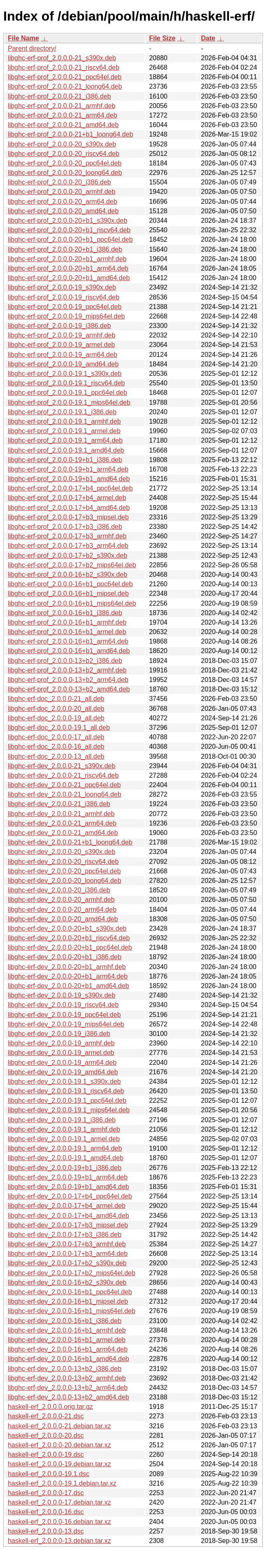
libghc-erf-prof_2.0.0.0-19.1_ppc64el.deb (67, 392)
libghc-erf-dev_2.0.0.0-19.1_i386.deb (62, 1119)
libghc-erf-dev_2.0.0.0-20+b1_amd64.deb (68, 985)
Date (208, 38)
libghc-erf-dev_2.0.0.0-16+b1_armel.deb (66, 1339)
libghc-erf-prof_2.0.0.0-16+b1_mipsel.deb (68, 593)
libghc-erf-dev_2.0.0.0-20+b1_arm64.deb (67, 976)
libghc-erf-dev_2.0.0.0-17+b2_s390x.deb (67, 1263)
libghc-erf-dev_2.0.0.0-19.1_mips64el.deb (68, 1110)
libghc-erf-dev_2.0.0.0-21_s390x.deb (61, 765)
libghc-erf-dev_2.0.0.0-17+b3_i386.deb (64, 1234)
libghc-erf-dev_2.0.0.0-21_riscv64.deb (63, 775)
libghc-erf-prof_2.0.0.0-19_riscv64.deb (63, 297)
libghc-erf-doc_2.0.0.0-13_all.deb (56, 756)
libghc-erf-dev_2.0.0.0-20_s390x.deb (61, 851)
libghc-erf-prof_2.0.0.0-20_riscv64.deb (63, 153)
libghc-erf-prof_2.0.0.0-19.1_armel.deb (64, 430)
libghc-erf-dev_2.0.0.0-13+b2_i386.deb (64, 1368)
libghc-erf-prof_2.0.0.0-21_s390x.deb (62, 57)
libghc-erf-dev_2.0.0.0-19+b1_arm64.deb (67, 1177)
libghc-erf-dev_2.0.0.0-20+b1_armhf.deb (67, 966)
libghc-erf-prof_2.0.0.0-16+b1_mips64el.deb (72, 603)
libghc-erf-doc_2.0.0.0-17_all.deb (56, 737)
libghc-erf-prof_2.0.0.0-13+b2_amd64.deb (69, 689)
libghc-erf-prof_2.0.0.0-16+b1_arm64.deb (68, 641)
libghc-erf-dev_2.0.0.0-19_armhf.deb (61, 1043)
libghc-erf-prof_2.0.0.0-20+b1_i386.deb (65, 249)
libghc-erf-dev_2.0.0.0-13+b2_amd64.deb (68, 1397)
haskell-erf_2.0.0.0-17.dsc (46, 1492)
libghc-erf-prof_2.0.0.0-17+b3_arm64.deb (68, 545)
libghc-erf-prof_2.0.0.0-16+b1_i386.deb (65, 612)
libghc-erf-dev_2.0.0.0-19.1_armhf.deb (64, 1129)
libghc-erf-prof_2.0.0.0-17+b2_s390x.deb (67, 555)
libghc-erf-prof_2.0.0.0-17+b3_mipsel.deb (68, 517)
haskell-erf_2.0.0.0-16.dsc (46, 1511)
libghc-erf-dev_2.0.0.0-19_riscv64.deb (63, 1004)
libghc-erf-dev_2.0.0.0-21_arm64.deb (62, 823)
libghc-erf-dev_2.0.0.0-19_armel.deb (61, 1052)
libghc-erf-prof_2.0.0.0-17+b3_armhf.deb (67, 536)
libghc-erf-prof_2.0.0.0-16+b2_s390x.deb (67, 574)
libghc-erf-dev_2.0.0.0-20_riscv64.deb (63, 861)
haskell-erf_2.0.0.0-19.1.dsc (48, 1473)
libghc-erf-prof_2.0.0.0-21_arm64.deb (62, 115)
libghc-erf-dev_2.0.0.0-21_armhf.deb (61, 813)
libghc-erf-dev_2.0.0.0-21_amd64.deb (63, 832)
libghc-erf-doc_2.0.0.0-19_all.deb (56, 718)
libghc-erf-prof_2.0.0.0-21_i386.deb (59, 96)
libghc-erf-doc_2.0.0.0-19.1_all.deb (59, 727)
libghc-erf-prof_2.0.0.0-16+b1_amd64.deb (69, 650)
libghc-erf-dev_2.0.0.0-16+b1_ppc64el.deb (70, 1291)
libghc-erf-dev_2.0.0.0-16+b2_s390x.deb (67, 1282)
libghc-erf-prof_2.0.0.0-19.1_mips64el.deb (69, 402)
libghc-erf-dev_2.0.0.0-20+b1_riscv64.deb (69, 937)
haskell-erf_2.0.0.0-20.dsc (46, 1435)
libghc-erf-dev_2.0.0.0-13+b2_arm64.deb (67, 1387)
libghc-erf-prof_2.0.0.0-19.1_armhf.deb (64, 421)
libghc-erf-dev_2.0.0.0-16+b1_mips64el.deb (71, 1310)
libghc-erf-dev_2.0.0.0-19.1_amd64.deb (65, 1157)
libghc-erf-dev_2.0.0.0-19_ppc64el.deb (64, 1014)
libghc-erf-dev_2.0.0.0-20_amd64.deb (63, 918)
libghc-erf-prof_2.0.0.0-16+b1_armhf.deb (67, 622)
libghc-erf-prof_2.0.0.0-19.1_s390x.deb (65, 373)
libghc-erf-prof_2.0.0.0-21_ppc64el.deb (65, 76)
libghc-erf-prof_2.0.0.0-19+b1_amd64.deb (69, 478)
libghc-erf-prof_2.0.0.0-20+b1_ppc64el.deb (70, 239)
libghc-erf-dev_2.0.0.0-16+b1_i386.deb (64, 1320)
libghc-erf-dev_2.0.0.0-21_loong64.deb (64, 794)
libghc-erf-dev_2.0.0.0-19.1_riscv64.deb (66, 1091)
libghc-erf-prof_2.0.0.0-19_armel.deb (61, 344)
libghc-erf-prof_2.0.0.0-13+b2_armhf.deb (67, 670)
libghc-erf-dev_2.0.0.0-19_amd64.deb (63, 1072)
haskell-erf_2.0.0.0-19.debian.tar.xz (59, 1463)
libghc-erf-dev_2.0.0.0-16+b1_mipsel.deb (68, 1301)
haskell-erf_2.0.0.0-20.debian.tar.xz (59, 1445)
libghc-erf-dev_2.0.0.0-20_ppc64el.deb (64, 871)
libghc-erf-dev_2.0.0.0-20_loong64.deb (64, 880)
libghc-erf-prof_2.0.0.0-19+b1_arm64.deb (68, 469)
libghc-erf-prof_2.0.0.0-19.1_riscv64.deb (66, 383)
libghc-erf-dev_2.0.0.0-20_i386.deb (59, 890)
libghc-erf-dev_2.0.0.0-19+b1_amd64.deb (68, 1186)
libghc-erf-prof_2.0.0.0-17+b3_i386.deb (65, 526)
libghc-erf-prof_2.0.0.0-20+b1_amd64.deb (69, 277)
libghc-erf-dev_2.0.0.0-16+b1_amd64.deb (68, 1358)
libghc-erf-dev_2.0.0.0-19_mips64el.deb (66, 1024)
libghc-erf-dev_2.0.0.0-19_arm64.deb (62, 1062)
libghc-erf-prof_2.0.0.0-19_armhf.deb (61, 335)
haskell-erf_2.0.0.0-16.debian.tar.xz (59, 1521)
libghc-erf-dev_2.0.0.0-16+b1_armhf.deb (67, 1330)
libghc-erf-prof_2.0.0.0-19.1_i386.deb (62, 411)
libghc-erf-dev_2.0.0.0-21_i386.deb (59, 803)
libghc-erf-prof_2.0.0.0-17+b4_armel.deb (67, 497)
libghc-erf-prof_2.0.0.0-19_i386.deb (59, 325)
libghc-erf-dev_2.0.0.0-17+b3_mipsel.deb (68, 1225)
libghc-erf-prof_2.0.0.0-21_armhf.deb (61, 105)
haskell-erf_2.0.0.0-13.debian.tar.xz (59, 1540)
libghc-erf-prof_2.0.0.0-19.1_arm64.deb (65, 440)
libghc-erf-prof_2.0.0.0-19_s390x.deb (62, 287)
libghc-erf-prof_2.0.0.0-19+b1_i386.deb (65, 459)
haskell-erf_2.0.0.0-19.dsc (46, 1454)
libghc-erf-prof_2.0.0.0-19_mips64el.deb (66, 316)
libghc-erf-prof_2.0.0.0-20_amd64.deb (63, 211)
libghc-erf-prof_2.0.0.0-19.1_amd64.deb (66, 450)
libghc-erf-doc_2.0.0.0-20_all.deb (56, 708)
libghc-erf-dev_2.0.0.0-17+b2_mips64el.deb (71, 1272)
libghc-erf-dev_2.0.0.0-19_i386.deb (59, 1033)
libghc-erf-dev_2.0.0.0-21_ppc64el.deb (64, 784)
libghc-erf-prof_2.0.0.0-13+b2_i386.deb (65, 660)
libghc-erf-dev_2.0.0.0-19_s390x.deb (61, 995)
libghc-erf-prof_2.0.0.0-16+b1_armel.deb (67, 631)
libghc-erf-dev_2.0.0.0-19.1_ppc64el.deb (67, 1100)
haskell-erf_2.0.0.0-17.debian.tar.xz (59, 1502)
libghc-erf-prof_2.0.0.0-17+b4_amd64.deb (69, 507)
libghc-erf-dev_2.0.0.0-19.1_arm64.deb (65, 1148)
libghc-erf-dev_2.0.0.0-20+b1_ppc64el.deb (70, 947)
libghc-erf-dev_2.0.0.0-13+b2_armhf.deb (67, 1378)
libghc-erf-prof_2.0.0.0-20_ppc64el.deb (65, 163)
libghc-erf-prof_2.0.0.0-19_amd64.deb (63, 364)
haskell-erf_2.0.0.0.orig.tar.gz (50, 1406)
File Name (23, 38)
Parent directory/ (32, 48)
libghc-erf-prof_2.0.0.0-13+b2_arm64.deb (68, 679)
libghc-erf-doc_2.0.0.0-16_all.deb (56, 746)
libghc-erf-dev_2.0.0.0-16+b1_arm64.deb (67, 1349)
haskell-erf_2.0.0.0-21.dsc (46, 1416)
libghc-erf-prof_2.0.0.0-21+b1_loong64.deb (70, 134)
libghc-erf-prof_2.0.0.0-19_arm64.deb (62, 354)
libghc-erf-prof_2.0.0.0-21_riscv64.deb (63, 67)
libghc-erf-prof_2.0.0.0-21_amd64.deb (63, 124)
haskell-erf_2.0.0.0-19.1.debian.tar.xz (62, 1483)
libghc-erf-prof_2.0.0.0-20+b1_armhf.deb (67, 258)
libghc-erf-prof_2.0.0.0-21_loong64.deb (65, 86)
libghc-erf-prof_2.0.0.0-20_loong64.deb (65, 172)
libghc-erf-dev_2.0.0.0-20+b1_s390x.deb (67, 928)
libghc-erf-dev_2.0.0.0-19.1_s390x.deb (64, 1081)
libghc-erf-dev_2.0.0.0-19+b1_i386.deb (64, 1167)
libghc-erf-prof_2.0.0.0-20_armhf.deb (61, 191)
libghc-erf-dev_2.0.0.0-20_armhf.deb (61, 899)
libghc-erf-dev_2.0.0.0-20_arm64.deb (62, 909)
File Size (162, 38)
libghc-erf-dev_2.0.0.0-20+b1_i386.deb (64, 956)
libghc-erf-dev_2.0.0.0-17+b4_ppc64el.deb (70, 1196)
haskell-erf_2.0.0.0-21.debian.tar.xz (59, 1426)
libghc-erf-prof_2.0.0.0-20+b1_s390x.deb (67, 220)
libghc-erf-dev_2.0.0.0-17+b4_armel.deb (66, 1205)
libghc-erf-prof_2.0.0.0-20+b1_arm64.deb (68, 268)
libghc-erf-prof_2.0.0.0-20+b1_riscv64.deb (69, 230)
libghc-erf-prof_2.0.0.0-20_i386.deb (59, 182)
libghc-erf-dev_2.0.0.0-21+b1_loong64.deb (70, 842)
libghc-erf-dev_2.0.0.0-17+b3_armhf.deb (67, 1244)
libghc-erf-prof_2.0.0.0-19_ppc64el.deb (65, 306)
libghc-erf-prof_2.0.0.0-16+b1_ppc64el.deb (70, 583)
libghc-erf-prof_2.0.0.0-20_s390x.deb (62, 144)
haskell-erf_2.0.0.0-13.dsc (46, 1531)
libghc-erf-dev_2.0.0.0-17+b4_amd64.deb (68, 1215)
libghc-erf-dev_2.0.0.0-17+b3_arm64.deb (67, 1253)
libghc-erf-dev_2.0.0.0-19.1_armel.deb (64, 1138)
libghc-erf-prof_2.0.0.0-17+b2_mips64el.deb (72, 565)
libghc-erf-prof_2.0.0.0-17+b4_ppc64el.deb (70, 488)
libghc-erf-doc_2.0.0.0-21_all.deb (56, 698)
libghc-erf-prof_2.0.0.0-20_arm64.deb (62, 201)
